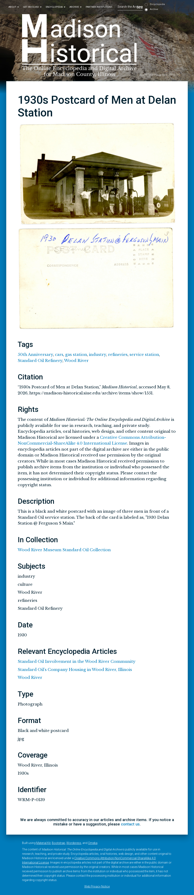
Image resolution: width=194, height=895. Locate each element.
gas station (76, 354)
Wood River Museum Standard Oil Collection (64, 549)
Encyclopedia (55, 7)
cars (59, 354)
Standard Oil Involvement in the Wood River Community (77, 661)
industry (97, 354)
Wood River (76, 360)
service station (144, 354)
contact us (130, 824)
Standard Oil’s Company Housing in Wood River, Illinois (75, 669)
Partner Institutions (99, 7)
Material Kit (43, 843)
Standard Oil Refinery (40, 360)
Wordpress (73, 843)
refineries (118, 354)
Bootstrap (58, 843)
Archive (76, 7)
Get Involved (32, 7)
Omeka (92, 843)
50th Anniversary (35, 354)
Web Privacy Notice (97, 886)
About (14, 7)
